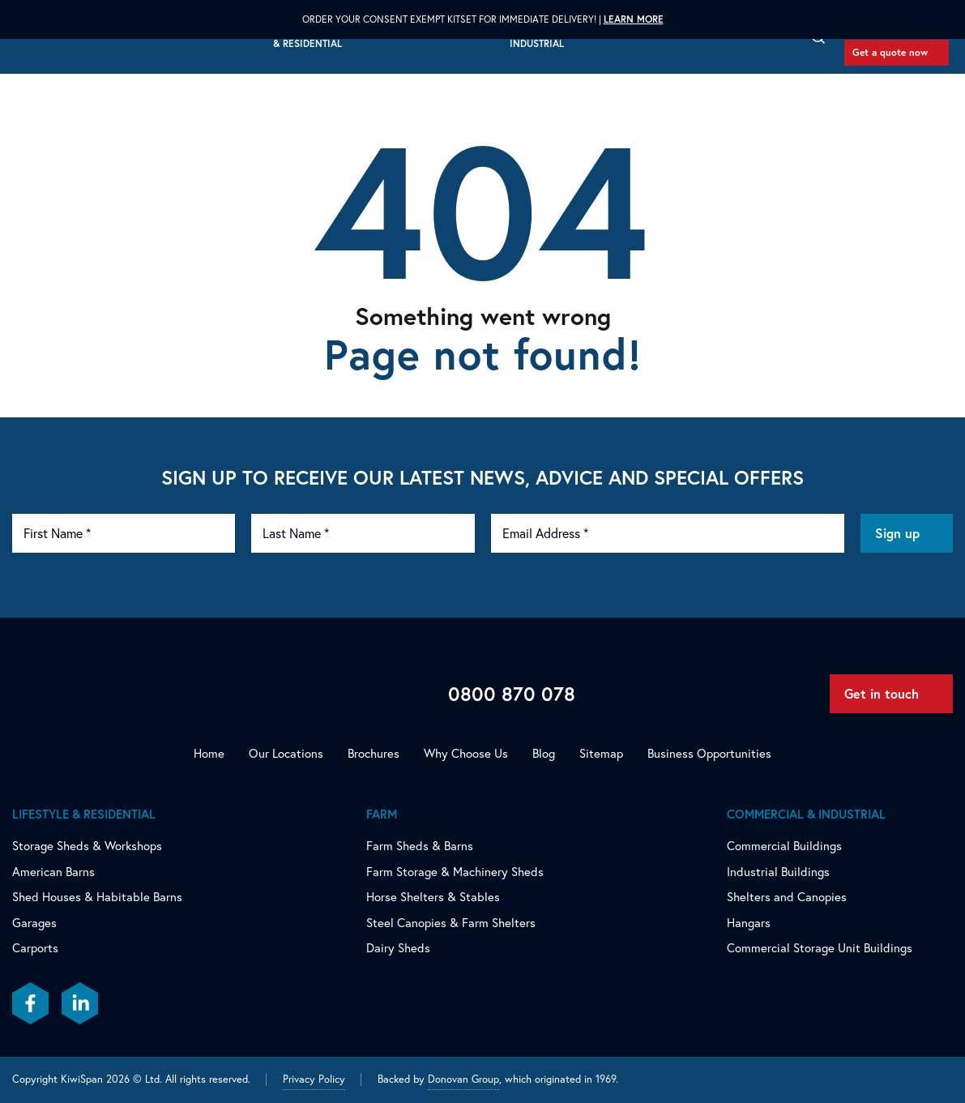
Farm (381, 814)
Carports (35, 948)
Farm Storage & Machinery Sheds (455, 871)
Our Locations (286, 753)
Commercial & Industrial (806, 814)
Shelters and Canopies (787, 896)
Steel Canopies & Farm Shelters (451, 922)
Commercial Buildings (784, 845)
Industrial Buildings (778, 871)
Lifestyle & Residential (84, 814)
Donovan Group (463, 1079)
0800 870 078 (511, 693)
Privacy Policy (314, 1079)
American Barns (53, 871)
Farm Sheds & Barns (419, 845)
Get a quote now (890, 52)
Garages (34, 922)
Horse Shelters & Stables (433, 896)
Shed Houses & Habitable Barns (97, 896)
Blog (543, 753)
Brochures (373, 753)
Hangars (749, 922)
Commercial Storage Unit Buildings (819, 948)
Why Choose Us (466, 753)
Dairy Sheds (398, 948)
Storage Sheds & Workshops (87, 845)
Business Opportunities (709, 753)
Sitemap (601, 753)
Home (209, 753)
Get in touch (881, 693)
